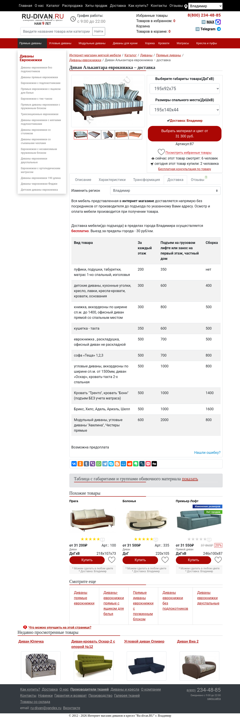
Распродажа (72, 6)
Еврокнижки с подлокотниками (41, 83)
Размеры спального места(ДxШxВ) (184, 100)
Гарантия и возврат (70, 695)
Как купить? (138, 6)
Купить (87, 560)
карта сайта (214, 698)
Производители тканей (89, 689)
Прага (73, 501)
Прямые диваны (32, 44)
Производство (101, 695)
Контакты (159, 6)
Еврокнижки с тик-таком (36, 98)
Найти (98, 31)
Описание (83, 180)
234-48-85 (204, 15)
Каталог (53, 6)
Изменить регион (85, 190)
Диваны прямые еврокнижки (39, 77)
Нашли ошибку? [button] (207, 452)
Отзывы (176, 6)
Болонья (129, 501)
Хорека (150, 43)
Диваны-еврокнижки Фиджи (39, 183)
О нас (39, 6)
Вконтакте (71, 708)
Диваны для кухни (127, 44)
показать (190, 478)
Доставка (118, 6)
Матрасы (185, 44)
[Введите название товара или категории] (56, 31)
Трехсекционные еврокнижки (39, 114)
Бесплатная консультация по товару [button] (184, 169)
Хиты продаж (96, 6)
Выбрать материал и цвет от (184, 133)
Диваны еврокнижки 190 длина (41, 178)
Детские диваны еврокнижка (39, 189)
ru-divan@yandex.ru (45, 708)
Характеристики (112, 180)
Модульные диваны (94, 44)
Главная (25, 6)
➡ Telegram (208, 29)
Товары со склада (35, 702)
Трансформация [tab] (146, 180)
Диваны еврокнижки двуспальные (208, 598)
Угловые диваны (62, 44)
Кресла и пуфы (208, 44)
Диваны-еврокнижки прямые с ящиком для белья (114, 603)
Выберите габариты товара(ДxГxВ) (184, 79)
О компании (151, 689)
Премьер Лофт (187, 501)
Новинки (45, 695)
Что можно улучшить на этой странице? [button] (60, 627)
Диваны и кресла (124, 689)
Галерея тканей (127, 695)
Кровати (165, 44)
